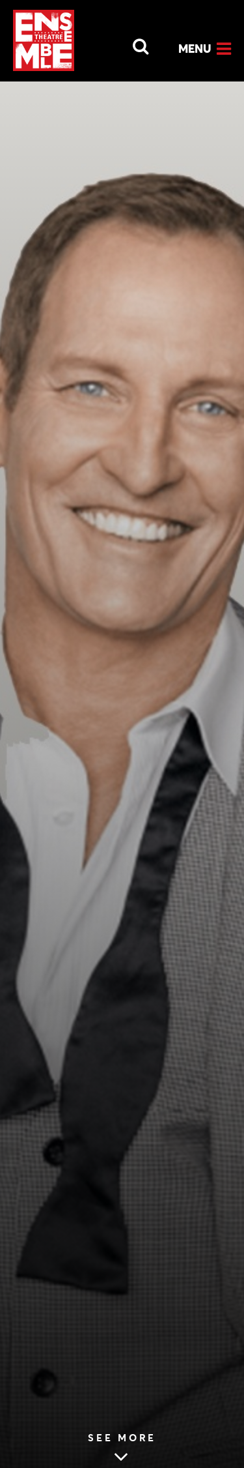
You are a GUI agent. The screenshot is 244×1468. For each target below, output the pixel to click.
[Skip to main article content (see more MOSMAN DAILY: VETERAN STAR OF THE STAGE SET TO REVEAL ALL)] (122, 1449)
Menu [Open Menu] (194, 48)
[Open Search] (133, 43)
